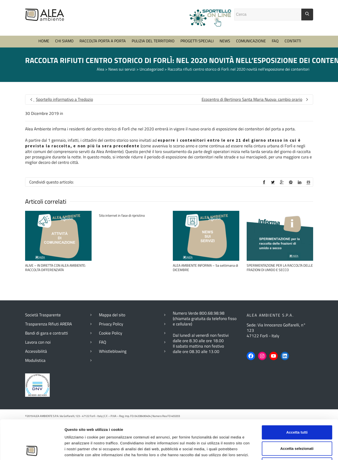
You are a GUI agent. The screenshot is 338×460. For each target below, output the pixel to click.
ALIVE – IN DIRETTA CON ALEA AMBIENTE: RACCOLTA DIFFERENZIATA (55, 280)
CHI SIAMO (64, 53)
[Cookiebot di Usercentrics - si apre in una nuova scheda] (31, 399)
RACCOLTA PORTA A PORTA (103, 53)
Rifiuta (297, 369)
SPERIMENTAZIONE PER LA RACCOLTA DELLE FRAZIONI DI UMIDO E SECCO (280, 280)
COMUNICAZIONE (251, 53)
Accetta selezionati (296, 352)
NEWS (225, 53)
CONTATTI (293, 53)
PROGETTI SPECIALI (197, 53)
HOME (43, 53)
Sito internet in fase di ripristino (122, 227)
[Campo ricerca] (268, 27)
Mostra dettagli (270, 399)
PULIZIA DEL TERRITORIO (153, 53)
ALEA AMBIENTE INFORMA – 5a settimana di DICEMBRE (205, 280)
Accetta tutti (297, 336)
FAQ (275, 53)
